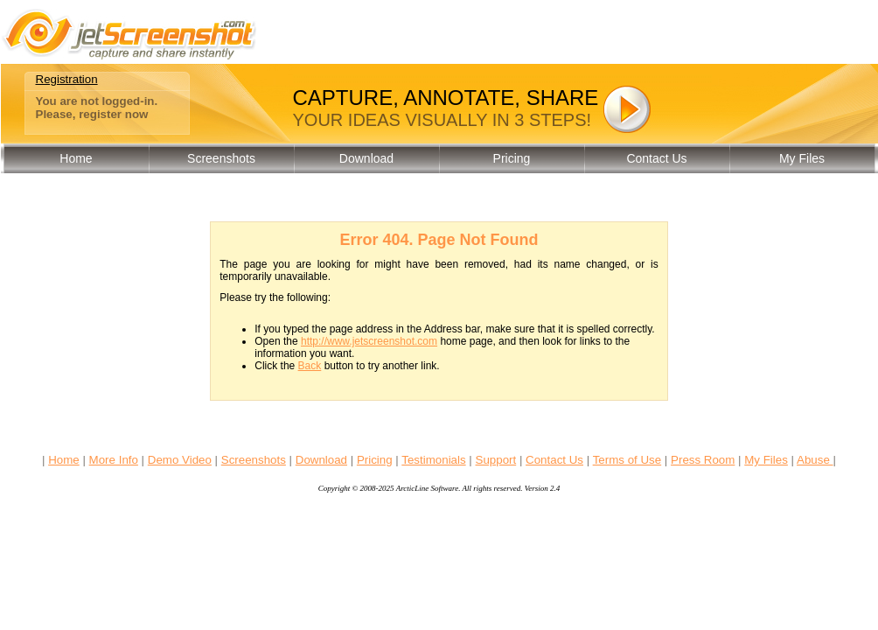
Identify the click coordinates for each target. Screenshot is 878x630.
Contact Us (656, 158)
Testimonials (433, 459)
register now (113, 114)
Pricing (512, 158)
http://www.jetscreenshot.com (369, 341)
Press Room (703, 459)
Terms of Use (627, 459)
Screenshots (221, 158)
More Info (113, 459)
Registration (67, 79)
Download (366, 158)
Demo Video (180, 459)
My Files (802, 158)
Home (75, 158)
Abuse (815, 459)
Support (496, 459)
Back (310, 366)
